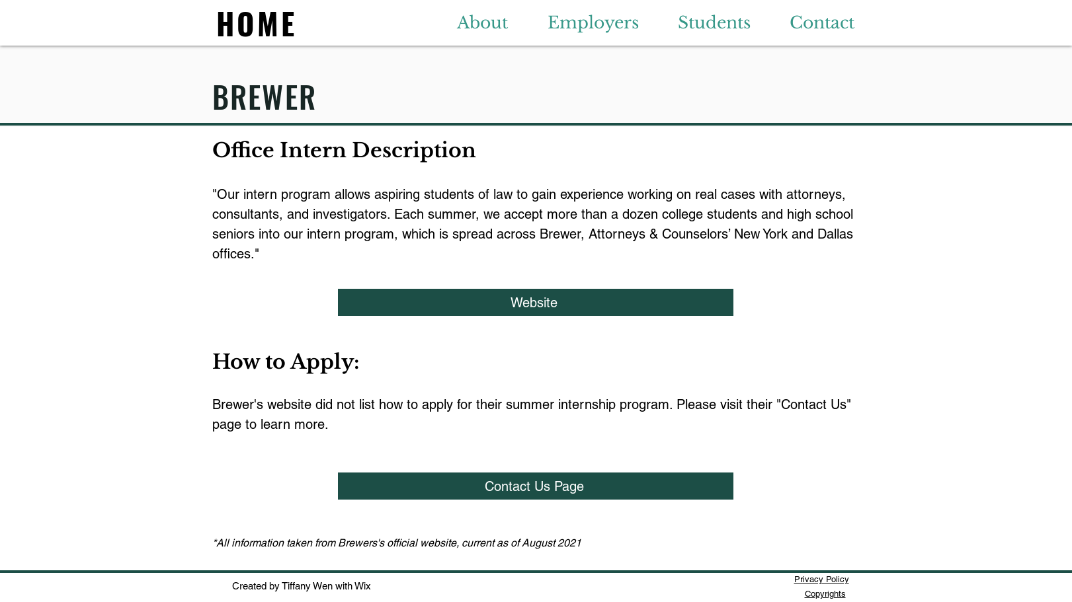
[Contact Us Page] (535, 486)
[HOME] (258, 22)
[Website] (535, 302)
